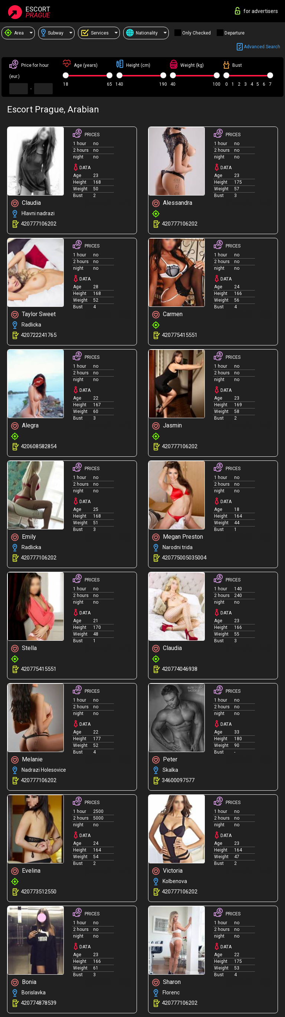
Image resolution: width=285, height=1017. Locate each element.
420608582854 (38, 446)
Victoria (167, 871)
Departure (235, 33)
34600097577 (178, 780)
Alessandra (172, 203)
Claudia (26, 203)
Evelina (25, 871)
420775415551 (179, 335)
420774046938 (179, 669)
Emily (23, 537)
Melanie (27, 760)
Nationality (142, 33)
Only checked (196, 33)
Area (14, 33)
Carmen (167, 314)
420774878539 (38, 1003)
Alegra (25, 426)
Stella (24, 648)
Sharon (166, 982)
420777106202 (38, 223)
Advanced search (258, 46)
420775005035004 (184, 557)
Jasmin (167, 426)
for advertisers (256, 11)
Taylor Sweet (33, 314)
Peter (164, 760)
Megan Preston (177, 537)
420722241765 (38, 335)
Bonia (23, 982)
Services (95, 33)
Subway (52, 33)
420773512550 (38, 891)
